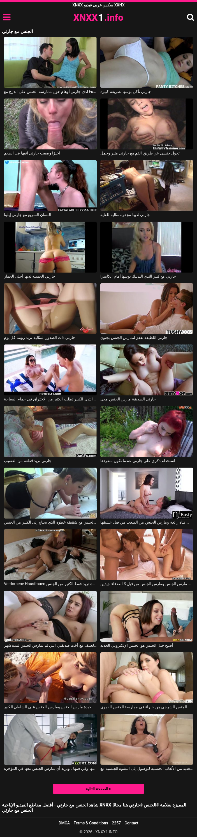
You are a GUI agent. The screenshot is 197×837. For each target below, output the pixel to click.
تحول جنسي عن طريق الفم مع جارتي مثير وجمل (140, 153)
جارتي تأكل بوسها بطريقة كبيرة (125, 91)
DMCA (64, 823)
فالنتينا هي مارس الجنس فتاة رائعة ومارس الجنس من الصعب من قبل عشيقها (146, 522)
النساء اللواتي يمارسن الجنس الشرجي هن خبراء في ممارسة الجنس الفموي (146, 707)
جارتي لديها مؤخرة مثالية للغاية (125, 214)
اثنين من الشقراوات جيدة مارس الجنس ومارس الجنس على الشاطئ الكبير (50, 707)
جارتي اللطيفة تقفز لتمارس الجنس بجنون (133, 337)
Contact (131, 823)
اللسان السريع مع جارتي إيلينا (27, 214)
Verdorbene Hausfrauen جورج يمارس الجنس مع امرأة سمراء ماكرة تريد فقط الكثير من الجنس (50, 584)
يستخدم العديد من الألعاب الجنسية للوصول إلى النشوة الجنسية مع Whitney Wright (146, 768)
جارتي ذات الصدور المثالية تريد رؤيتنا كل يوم (39, 337)
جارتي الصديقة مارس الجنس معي (128, 399)
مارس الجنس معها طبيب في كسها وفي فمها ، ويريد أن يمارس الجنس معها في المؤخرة (50, 768)
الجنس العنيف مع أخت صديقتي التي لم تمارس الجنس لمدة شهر (50, 645)
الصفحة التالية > (98, 789)
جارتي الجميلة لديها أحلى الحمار (29, 276)
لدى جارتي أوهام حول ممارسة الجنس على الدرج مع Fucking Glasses (50, 91)
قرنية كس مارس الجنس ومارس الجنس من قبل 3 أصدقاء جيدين (146, 584)
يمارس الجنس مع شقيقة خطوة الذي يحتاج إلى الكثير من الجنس (50, 522)
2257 (116, 823)
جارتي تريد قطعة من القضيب (28, 460)
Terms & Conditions (91, 823)
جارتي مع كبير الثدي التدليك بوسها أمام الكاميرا (138, 276)
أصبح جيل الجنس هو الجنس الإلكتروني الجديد (136, 645)
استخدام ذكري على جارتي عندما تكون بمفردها (137, 460)
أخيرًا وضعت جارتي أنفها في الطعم (32, 153)
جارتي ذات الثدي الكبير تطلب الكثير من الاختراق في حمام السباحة (50, 399)
